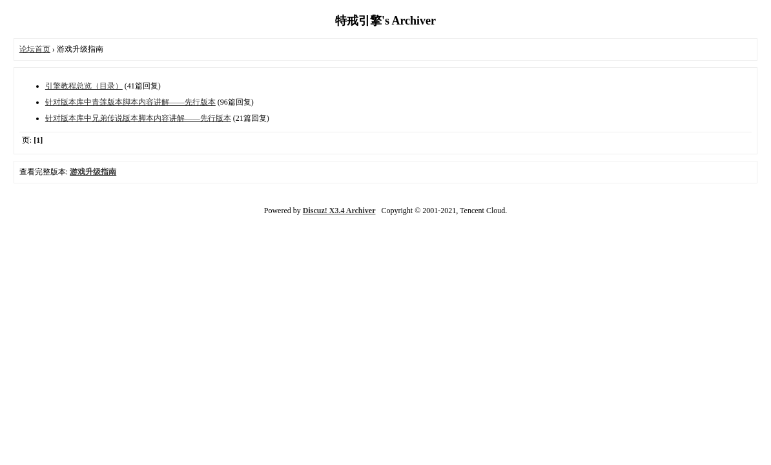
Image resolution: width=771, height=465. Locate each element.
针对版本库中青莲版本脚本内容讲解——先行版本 (130, 102)
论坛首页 (34, 49)
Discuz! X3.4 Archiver (339, 210)
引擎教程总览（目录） (84, 85)
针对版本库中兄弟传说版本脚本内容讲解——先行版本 (138, 118)
